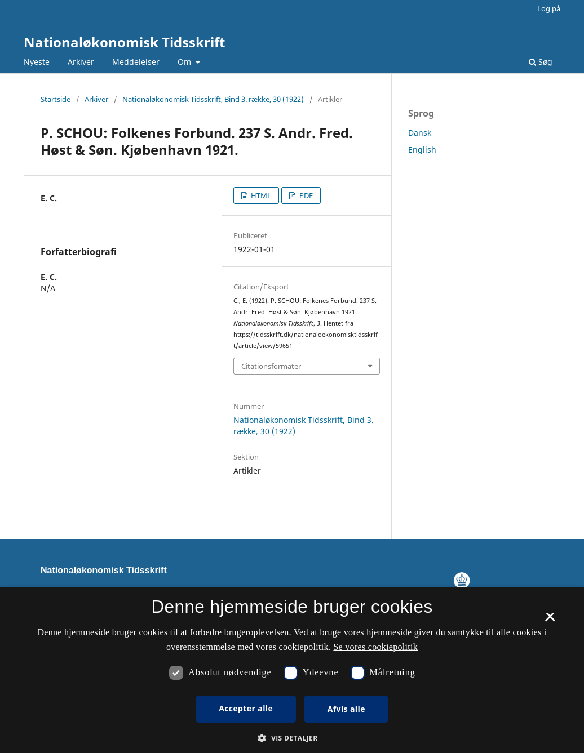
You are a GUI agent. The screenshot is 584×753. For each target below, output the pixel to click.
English (422, 149)
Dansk (419, 132)
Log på (548, 8)
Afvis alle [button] (346, 708)
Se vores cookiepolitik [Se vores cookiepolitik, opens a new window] (375, 647)
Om (185, 61)
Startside (55, 99)
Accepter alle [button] (246, 708)
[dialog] (292, 670)
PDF (305, 195)
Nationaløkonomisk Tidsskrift (124, 42)
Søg (540, 61)
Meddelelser (136, 61)
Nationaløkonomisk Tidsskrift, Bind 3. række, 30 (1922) (213, 99)
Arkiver (81, 61)
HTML (260, 195)
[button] (291, 738)
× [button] (549, 621)
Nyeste (37, 61)
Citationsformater (271, 366)
